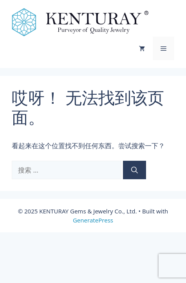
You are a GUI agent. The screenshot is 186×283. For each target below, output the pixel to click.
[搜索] (134, 170)
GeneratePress (93, 220)
